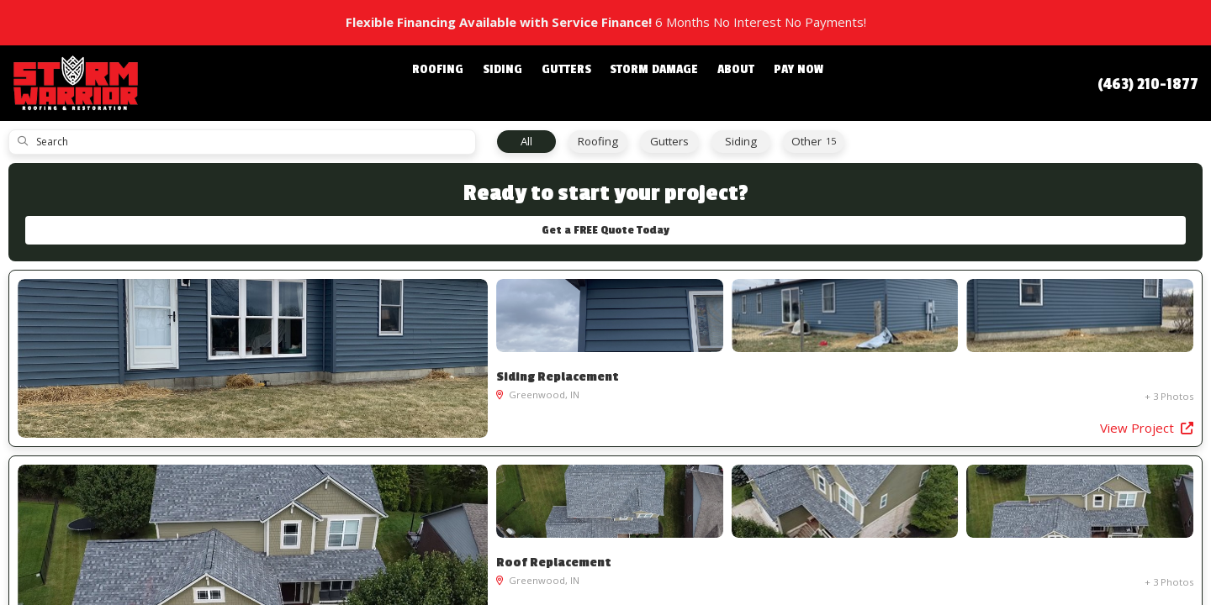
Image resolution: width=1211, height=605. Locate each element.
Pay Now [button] (776, 83)
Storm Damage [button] (649, 83)
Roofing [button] (459, 83)
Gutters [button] (571, 83)
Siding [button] (516, 83)
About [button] (721, 83)
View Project (420, 441)
